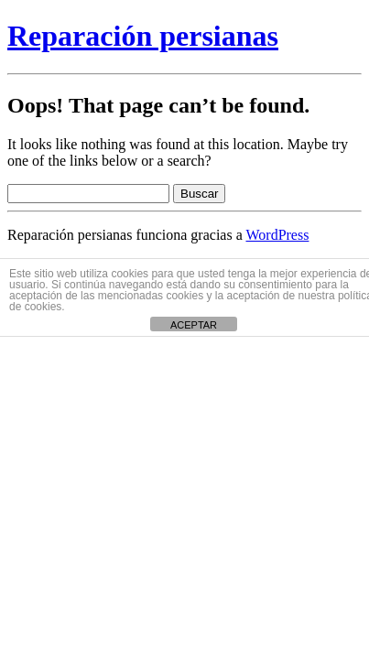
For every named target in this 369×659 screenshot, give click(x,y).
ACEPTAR (193, 324)
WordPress (277, 235)
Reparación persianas (142, 35)
